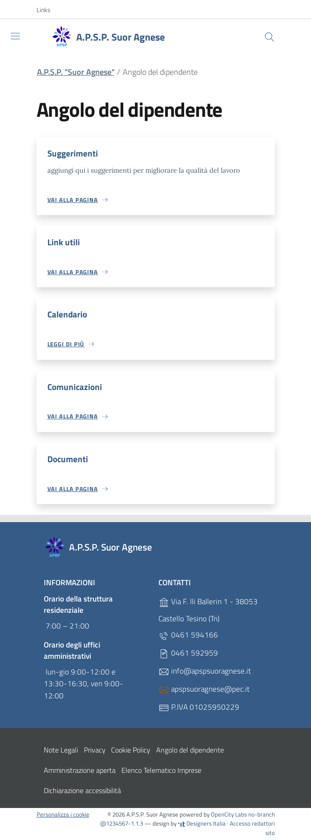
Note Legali (61, 750)
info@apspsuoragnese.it (204, 672)
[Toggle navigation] (15, 36)
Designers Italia (202, 824)
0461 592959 (188, 653)
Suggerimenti (72, 153)
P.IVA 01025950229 (198, 708)
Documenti (67, 459)
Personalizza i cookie (63, 814)
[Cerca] (269, 37)
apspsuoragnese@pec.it (204, 690)
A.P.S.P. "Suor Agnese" (76, 72)
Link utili (63, 241)
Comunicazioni (74, 386)
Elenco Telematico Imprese (161, 770)
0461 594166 (188, 635)
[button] (48, 10)
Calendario (67, 314)
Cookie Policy (130, 750)
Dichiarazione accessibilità (82, 790)
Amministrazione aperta (80, 770)
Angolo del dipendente (190, 750)
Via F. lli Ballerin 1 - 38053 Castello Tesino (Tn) (208, 610)
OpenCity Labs (229, 814)
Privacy (95, 750)
